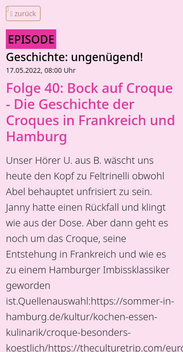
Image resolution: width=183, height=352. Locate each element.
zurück (23, 13)
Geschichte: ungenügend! (74, 57)
